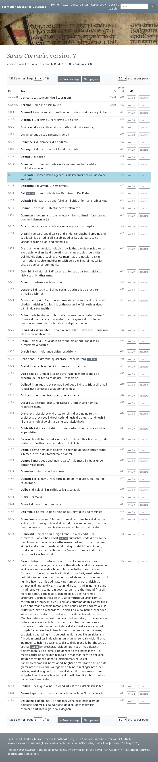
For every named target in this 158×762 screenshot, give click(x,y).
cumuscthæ (28, 345)
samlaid (49, 618)
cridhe (33, 260)
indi (74, 667)
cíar (41, 105)
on (105, 565)
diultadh (29, 483)
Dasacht (26, 289)
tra (98, 581)
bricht (52, 663)
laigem (48, 565)
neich (38, 334)
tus (104, 200)
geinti (57, 252)
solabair (74, 489)
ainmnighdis (45, 252)
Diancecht (27, 534)
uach (41, 200)
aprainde (96, 233)
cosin (61, 585)
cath (75, 271)
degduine (43, 701)
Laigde (49, 512)
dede (33, 315)
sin (31, 614)
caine (95, 237)
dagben (66, 709)
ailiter (74, 237)
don (68, 527)
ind (79, 384)
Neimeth (79, 374)
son (76, 585)
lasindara (26, 242)
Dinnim (25, 282)
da (91, 175)
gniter (24, 667)
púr (23, 323)
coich (64, 260)
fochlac (48, 304)
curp (66, 638)
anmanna (63, 388)
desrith (62, 443)
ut (74, 252)
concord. (144, 97)
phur (74, 323)
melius (43, 705)
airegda (61, 527)
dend (61, 686)
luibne (76, 630)
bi (50, 282)
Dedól (25, 341)
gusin (63, 634)
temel (102, 450)
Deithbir (26, 271)
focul (52, 561)
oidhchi (67, 454)
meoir (29, 642)
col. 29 (131, 200)
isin (104, 300)
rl (78, 351)
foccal (54, 523)
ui (77, 256)
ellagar (86, 667)
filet (79, 642)
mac (67, 378)
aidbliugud (63, 237)
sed (70, 577)
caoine (50, 256)
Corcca (40, 512)
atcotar (53, 208)
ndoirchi (58, 450)
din (82, 565)
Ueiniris (25, 256)
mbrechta (53, 573)
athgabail (27, 675)
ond (51, 242)
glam (92, 701)
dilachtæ (26, 378)
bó (36, 374)
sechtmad (82, 646)
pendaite (30, 432)
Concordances (79, 4)
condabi (78, 546)
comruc (97, 598)
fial (70, 443)
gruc (51, 709)
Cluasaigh (85, 256)
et (22, 432)
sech (81, 614)
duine (73, 638)
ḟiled (47, 300)
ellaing (41, 671)
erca (67, 330)
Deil (23, 374)
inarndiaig (80, 618)
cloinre (42, 622)
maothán (75, 655)
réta (84, 384)
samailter (39, 638)
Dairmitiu (27, 186)
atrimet (25, 585)
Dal (23, 193)
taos (60, 97)
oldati (41, 626)
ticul (53, 97)
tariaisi (35, 304)
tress (49, 598)
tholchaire (27, 168)
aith (41, 271)
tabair (66, 164)
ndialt (69, 585)
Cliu (23, 264)
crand (65, 606)
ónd (51, 413)
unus (41, 577)
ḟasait (58, 581)
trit (78, 208)
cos (23, 634)
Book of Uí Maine (55, 750)
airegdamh (59, 667)
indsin (74, 330)
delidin (86, 686)
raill (68, 413)
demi (36, 454)
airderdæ (93, 527)
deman (37, 219)
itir (68, 289)
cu (36, 105)
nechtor (68, 614)
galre (91, 226)
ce (38, 260)
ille (72, 610)
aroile (87, 614)
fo (56, 142)
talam (71, 208)
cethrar (90, 304)
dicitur (56, 193)
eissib (29, 634)
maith (85, 705)
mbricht (92, 675)
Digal (24, 233)
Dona (24, 504)
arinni (84, 585)
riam (91, 403)
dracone (45, 359)
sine (31, 374)
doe (56, 634)
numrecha (73, 581)
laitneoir (32, 577)
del (34, 378)
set (91, 417)
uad (87, 512)
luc (82, 289)
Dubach (26, 479)
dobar (35, 319)
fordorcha (53, 454)
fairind (37, 242)
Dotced (26, 157)
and (84, 403)
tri (35, 626)
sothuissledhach (74, 421)
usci (73, 315)
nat (91, 585)
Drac (24, 359)
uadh (51, 581)
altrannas (87, 330)
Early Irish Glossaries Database (24, 6)
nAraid (70, 193)
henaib (93, 200)
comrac (80, 561)
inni (93, 686)
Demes (25, 460)
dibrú (39, 330)
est (43, 134)
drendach (66, 366)
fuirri (60, 200)
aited (47, 330)
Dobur (25, 315)
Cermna (26, 105)
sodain (28, 638)
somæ (60, 471)
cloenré (94, 618)
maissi (38, 497)
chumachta (59, 550)
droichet (26, 417)
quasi (55, 359)
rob (105, 330)
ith (46, 428)
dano (39, 256)
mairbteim (54, 260)
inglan (77, 319)
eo (31, 134)
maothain (39, 675)
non (74, 550)
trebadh (77, 395)
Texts (64, 4)
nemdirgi (37, 421)
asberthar (65, 565)
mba (92, 374)
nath (40, 527)
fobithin (65, 569)
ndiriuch (70, 417)
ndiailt (80, 573)
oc (104, 175)
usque (64, 428)
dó (45, 421)
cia (96, 403)
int (22, 614)
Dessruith (27, 439)
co (87, 374)
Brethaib (67, 374)
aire (32, 569)
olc (55, 248)
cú (22, 319)
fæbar (91, 460)
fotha (77, 569)
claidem (25, 651)
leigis (58, 534)
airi (105, 618)
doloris (50, 175)
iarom (46, 334)
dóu (51, 626)
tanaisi (69, 589)
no (80, 112)
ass (98, 569)
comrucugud (76, 598)
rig (46, 634)
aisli (95, 655)
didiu (97, 300)
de (35, 200)
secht (86, 655)
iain (50, 105)
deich (57, 598)
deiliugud (70, 384)
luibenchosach (94, 642)
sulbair (39, 489)
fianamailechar (40, 630)
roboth (77, 403)
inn (82, 671)
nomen (40, 175)
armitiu (45, 186)
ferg (83, 359)
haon (34, 581)
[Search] (134, 6)
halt (39, 642)
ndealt (42, 659)
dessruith (79, 439)
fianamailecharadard (34, 663)
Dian (37, 538)
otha (103, 638)
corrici (33, 655)
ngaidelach (96, 693)
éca (64, 215)
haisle (85, 638)
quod (36, 134)
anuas (74, 606)
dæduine (57, 705)
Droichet (27, 413)
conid (88, 341)
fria (90, 384)
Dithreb (26, 395)
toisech (25, 602)
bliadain (26, 304)
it (57, 304)
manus (35, 651)
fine (59, 512)
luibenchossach (59, 630)
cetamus (64, 315)
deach (36, 565)
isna (58, 374)
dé (38, 439)
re (78, 589)
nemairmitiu (60, 186)
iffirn (73, 215)
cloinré (90, 626)
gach (35, 351)
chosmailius (66, 300)
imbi (61, 282)
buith (47, 504)
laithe (32, 248)
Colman (64, 256)
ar (66, 200)
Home (55, 4)
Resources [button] (97, 4)
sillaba (86, 663)
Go (152, 6)
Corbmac (89, 594)
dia (65, 233)
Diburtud (27, 330)
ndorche (58, 319)
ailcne (78, 542)
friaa (86, 546)
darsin (58, 271)
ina (56, 289)
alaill (50, 237)
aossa (90, 428)
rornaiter (34, 589)
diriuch (98, 417)
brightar (69, 663)
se (79, 638)
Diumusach (28, 164)
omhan (45, 215)
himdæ (54, 675)
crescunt (87, 577)
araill (96, 384)
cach (49, 319)
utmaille (26, 293)
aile (65, 242)
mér (87, 630)
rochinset (96, 512)
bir (46, 271)
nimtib (52, 226)
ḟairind (59, 242)
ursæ (58, 413)
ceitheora (65, 304)
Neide (103, 538)
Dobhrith (27, 428)
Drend (25, 366)
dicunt (96, 550)
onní (28, 323)
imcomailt (78, 175)
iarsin (88, 598)
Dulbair (26, 489)
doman (39, 112)
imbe (75, 112)
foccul (89, 519)
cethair (47, 606)
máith (24, 260)
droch (38, 417)
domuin (66, 112)
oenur (40, 168)
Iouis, (91, 252)
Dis (23, 134)
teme (35, 450)
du (65, 479)
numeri (97, 577)
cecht (84, 534)
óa (28, 264)
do (69, 175)
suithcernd (49, 127)
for (83, 164)
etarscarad (55, 384)
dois (32, 308)
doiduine (26, 705)
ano (54, 200)
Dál (63, 193)
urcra (98, 215)
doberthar (33, 606)
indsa (85, 701)
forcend (41, 573)
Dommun (27, 215)
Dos (23, 300)
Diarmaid (27, 120)
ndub (77, 450)
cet (36, 97)
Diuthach (27, 175)
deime (73, 693)
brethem (93, 439)
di (38, 120)
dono (31, 359)
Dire (23, 226)
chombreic (27, 709)
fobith (52, 622)
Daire (66, 512)
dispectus (52, 134)
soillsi (96, 341)
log (60, 149)
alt (99, 585)
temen (27, 454)
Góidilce (47, 585)
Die (23, 248)
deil (59, 378)
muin (41, 208)
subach (57, 479)
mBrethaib (39, 443)
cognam (43, 97)
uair (56, 460)
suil (92, 546)
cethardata (52, 610)
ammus (75, 164)
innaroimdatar (89, 260)
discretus (42, 149)
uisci (27, 319)
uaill (85, 112)
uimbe (103, 112)
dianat (52, 388)
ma (69, 622)
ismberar (40, 569)
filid (86, 693)
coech (31, 550)
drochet (81, 417)
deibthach (82, 366)
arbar (74, 428)
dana (43, 319)
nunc (37, 407)
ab (27, 134)
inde (48, 193)
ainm (45, 519)
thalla (27, 421)
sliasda (97, 175)
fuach (37, 561)
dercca (52, 542)
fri (76, 300)
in (42, 304)
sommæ (45, 471)
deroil (65, 134)
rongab (25, 630)
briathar (40, 275)
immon (57, 606)
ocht (73, 573)
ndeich (86, 569)
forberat (26, 573)
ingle (84, 323)
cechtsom (27, 554)
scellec (35, 546)
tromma (26, 626)
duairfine (100, 519)
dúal (67, 341)
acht (91, 164)
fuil (71, 618)
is (35, 237)
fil (55, 120)
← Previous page (69, 79)
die (60, 248)
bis (45, 105)
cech (69, 319)
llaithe (68, 252)
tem (43, 450)
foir (69, 550)
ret (96, 606)
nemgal (35, 233)
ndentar (73, 233)
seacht (33, 659)
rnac (72, 256)
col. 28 (131, 97)
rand (41, 193)
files (53, 602)
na (87, 175)
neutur (43, 693)
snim (55, 282)
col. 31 (131, 561)
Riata (85, 193)
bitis (74, 200)
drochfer (68, 351)
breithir (93, 271)
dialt (23, 565)
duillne (75, 304)
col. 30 (131, 366)
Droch (25, 351)
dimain (85, 215)
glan (45, 323)
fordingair (43, 315)
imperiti (86, 550)
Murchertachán (30, 618)
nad (25, 589)
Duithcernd (28, 127)
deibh (29, 252)
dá (64, 460)
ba (57, 421)
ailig (69, 546)
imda (61, 655)
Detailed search (113, 6)
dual (39, 341)
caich (59, 233)
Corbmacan (42, 602)
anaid (47, 233)
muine (57, 105)
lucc (91, 289)
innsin (24, 659)
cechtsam (41, 542)
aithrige (100, 428)
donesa (32, 527)
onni (89, 248)
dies (84, 252)
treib (50, 395)
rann (89, 523)
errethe (38, 226)
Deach (25, 561)
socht (41, 289)
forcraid (55, 614)
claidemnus (65, 646)
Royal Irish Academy (108, 750)
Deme (25, 450)
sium (98, 546)
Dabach (26, 200)
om (69, 97)
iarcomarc (27, 598)
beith (38, 395)
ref (77, 686)
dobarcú (99, 315)
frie (45, 594)
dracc (63, 359)
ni (52, 120)
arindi (96, 602)
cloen (103, 610)
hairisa (99, 565)
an (67, 602)
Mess (33, 465)
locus (51, 149)
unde (40, 248)
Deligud (26, 384)
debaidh (37, 366)
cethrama (76, 602)
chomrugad (87, 589)
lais (74, 460)
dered (57, 330)
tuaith (45, 308)
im (84, 606)
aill (52, 594)
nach (90, 606)
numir (24, 581)
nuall (48, 112)
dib (69, 667)
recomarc (47, 589)
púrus (38, 323)
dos (80, 300)
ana (37, 504)
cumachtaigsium (96, 542)
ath (65, 271)
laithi (58, 341)
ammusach (49, 164)
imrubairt (43, 550)
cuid (83, 428)
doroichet (42, 413)
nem (61, 208)
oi (79, 200)
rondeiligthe (28, 388)
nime (49, 275)
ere (27, 614)
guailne (82, 634)
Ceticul (25, 97)
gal (53, 233)
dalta (49, 378)
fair (76, 120)
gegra (41, 465)
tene (73, 359)
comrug (37, 594)
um (88, 622)
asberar (98, 573)
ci (57, 565)
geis (70, 120)
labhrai (38, 293)
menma (30, 334)
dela (72, 388)
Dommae (27, 471)
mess (36, 460)
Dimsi (24, 497)
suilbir (53, 489)
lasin (23, 577)
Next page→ (91, 79)
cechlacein (27, 237)
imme (38, 610)
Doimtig (76, 512)
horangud (43, 523)
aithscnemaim (65, 542)
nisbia (24, 275)
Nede (57, 701)
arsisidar (93, 634)
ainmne (44, 142)
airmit (43, 120)
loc (57, 403)
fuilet (79, 626)
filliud (24, 610)
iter (96, 289)
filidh (76, 443)
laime (98, 630)
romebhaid (53, 546)
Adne (71, 701)
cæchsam (42, 554)
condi (24, 550)
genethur (61, 175)
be (70, 260)
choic (64, 626)
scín (69, 460)
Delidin (25, 686)
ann (58, 395)
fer (100, 686)
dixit (94, 256)
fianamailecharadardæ (35, 679)
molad (76, 527)
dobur (55, 315)
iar (100, 260)
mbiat (65, 573)
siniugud (39, 384)
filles (104, 602)
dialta (71, 626)
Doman (25, 208)
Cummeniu (51, 264)
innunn (88, 610)
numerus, (62, 577)
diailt (95, 561)
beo (33, 264)
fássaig (64, 403)
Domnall (26, 112)
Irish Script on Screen (24, 754)
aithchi (79, 341)
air (49, 421)
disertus (40, 403)
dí (40, 127)
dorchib (43, 345)
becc (43, 546)
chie (43, 260)
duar (73, 519)
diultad (63, 142)
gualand (52, 642)
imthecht (26, 179)
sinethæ (42, 388)
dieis (99, 248)
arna (99, 330)
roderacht (27, 407)
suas (36, 634)
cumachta (27, 538)
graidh (40, 300)
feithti (93, 413)
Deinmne (27, 142)
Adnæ (30, 542)
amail (103, 384)
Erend (65, 534)
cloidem (62, 651)
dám (23, 308)
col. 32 (131, 686)
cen (44, 395)
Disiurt (25, 403)
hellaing (25, 671)
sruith (64, 439)
